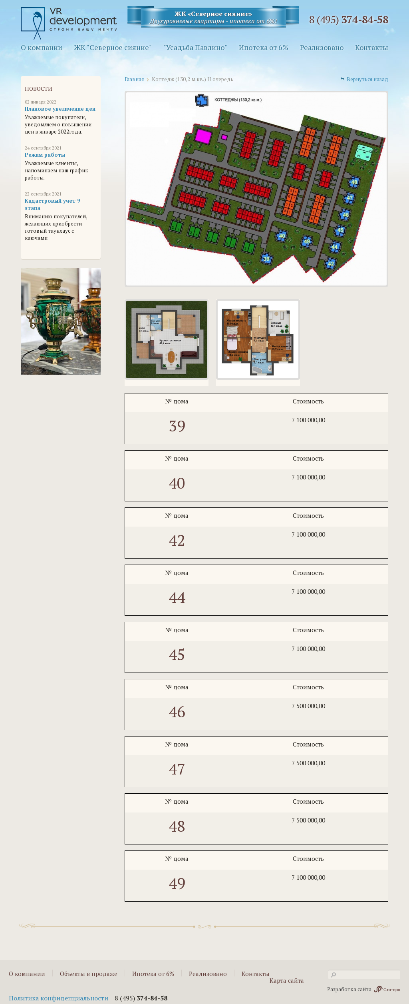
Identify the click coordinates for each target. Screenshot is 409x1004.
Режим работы (45, 154)
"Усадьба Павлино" (195, 47)
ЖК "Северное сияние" (113, 47)
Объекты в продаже (88, 974)
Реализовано (321, 47)
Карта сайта (287, 980)
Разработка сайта (363, 989)
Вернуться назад (367, 79)
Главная (134, 79)
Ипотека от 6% (263, 47)
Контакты (371, 47)
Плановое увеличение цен (60, 108)
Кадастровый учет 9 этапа (52, 204)
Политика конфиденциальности (58, 998)
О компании (41, 47)
